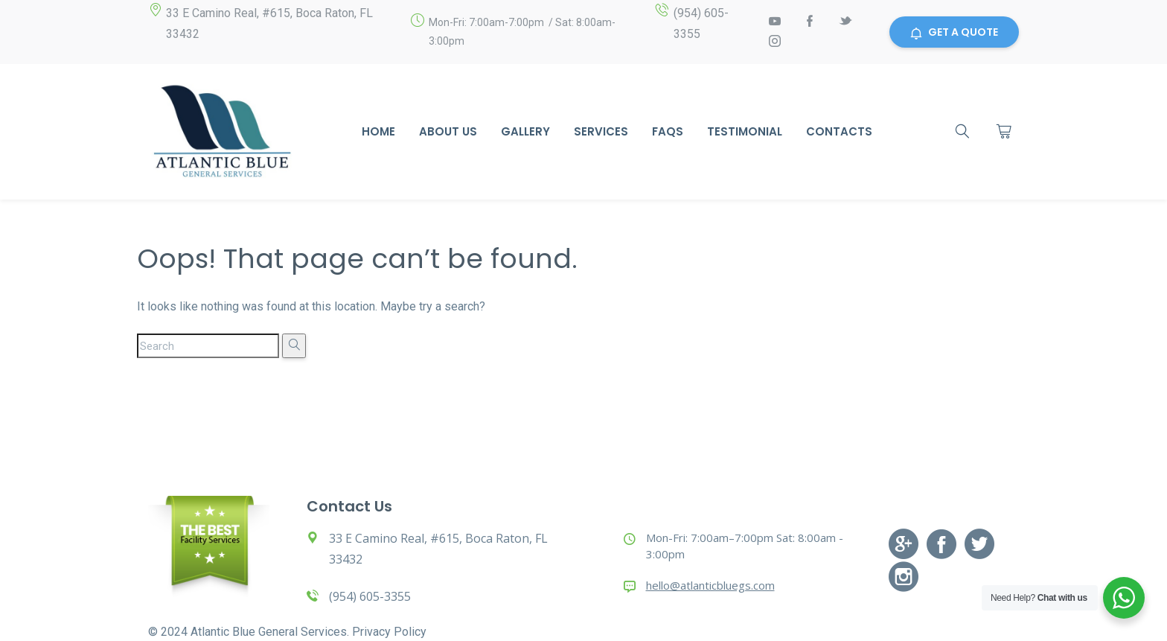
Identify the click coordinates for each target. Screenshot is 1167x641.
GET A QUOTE (954, 32)
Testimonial (744, 131)
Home (378, 131)
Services (601, 131)
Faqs (667, 131)
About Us (448, 131)
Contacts (839, 131)
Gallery (525, 131)
